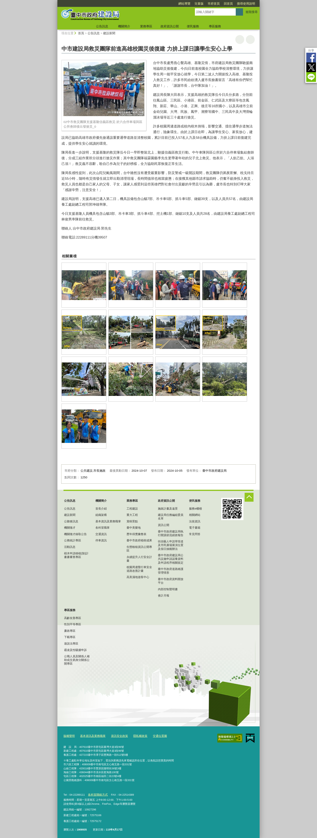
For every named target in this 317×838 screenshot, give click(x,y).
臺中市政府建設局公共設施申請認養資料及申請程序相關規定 (170, 559)
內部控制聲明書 (168, 589)
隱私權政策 (136, 735)
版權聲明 (68, 735)
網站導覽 (184, 3)
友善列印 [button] (239, 39)
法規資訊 (194, 521)
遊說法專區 (71, 643)
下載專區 (69, 637)
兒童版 (199, 3)
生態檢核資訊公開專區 (139, 548)
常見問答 (194, 534)
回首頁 (228, 3)
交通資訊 (101, 534)
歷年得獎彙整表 (136, 534)
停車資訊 (101, 540)
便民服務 (193, 26)
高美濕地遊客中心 (138, 577)
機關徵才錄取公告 (75, 534)
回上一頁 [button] (250, 39)
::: (55, 1)
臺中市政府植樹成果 (139, 540)
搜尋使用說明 (246, 3)
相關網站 (194, 514)
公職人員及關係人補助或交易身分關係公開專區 (77, 660)
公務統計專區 (72, 540)
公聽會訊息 (71, 521)
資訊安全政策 (116, 735)
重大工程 (132, 514)
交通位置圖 (154, 735)
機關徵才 (69, 527)
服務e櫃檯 (195, 508)
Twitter (311, 67)
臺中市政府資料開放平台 (170, 580)
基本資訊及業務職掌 (108, 521)
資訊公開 (163, 525)
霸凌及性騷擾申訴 (75, 650)
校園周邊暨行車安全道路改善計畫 (139, 568)
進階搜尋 (251, 12)
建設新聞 (109, 33)
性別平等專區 (72, 624)
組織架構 (101, 514)
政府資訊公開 (170, 26)
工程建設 (132, 508)
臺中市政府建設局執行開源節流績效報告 (170, 533)
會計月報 (163, 595)
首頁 (81, 33)
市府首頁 (214, 3)
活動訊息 (69, 546)
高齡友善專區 (72, 618)
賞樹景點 (132, 521)
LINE (311, 77)
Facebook (311, 57)
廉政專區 (69, 630)
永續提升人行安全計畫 (139, 558)
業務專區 (146, 26)
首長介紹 (101, 508)
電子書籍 (194, 527)
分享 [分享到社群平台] (311, 50)
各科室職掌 (102, 527)
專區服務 (215, 26)
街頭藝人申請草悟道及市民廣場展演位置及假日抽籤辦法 (170, 545)
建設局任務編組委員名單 (170, 516)
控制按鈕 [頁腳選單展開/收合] (249, 497)
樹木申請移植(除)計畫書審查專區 (76, 555)
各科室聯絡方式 (97, 793)
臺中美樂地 (134, 527)
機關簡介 (124, 26)
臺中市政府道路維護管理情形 (170, 570)
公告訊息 (102, 26)
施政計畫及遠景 (168, 508)
